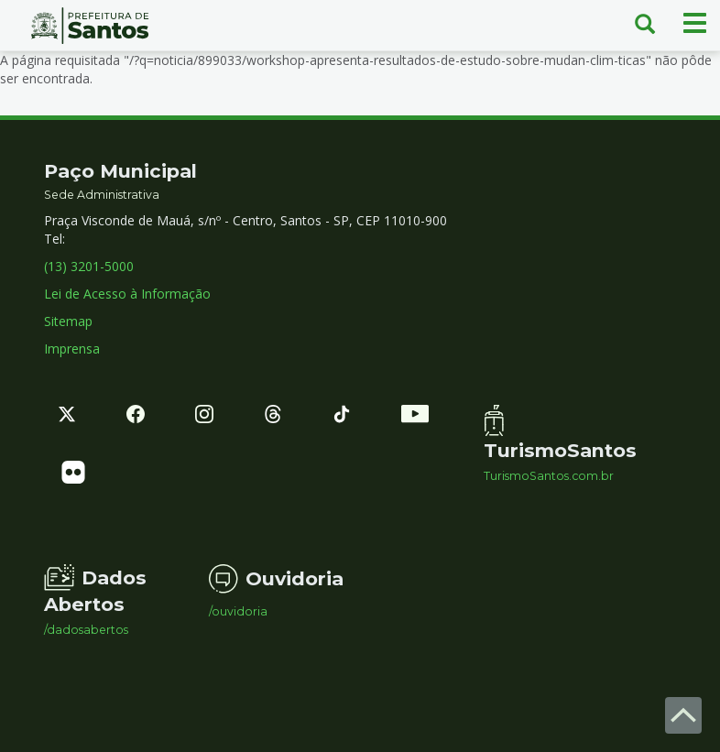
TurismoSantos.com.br (549, 476)
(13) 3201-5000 (89, 266)
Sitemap (68, 321)
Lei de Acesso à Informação (127, 293)
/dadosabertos (86, 630)
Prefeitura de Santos (90, 25)
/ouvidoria (238, 611)
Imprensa (72, 348)
